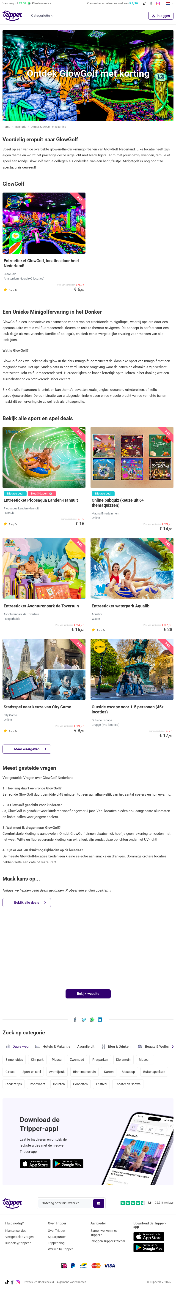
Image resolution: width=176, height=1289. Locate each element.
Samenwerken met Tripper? (104, 1233)
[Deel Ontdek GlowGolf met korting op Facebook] (75, 1019)
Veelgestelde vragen (19, 1237)
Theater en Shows (127, 1084)
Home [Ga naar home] (6, 126)
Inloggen (161, 16)
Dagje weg (17, 1046)
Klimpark (37, 1059)
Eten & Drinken (115, 1046)
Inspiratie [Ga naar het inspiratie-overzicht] (20, 126)
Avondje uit (85, 1046)
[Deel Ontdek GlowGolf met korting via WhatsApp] (92, 1019)
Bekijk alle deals (30, 902)
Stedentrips (14, 1084)
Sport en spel (31, 1072)
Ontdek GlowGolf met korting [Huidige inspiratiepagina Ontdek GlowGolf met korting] (48, 126)
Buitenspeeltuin (154, 1072)
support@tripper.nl (18, 1243)
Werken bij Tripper (60, 1249)
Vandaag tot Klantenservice (27, 3)
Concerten (80, 1084)
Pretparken (100, 1059)
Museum (145, 1059)
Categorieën (40, 16)
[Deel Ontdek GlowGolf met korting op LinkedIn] (100, 1019)
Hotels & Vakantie (52, 1046)
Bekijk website (88, 994)
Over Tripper (56, 1230)
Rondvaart (37, 1084)
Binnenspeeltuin (84, 1072)
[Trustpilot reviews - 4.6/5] (147, 1203)
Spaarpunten (57, 1237)
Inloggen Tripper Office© (108, 1241)
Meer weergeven (30, 749)
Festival (101, 1084)
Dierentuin (123, 1059)
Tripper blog (56, 1243)
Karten (109, 1072)
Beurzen (59, 1084)
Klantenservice (15, 1230)
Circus (10, 1072)
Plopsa (57, 1059)
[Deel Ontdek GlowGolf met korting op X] (84, 1019)
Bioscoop (128, 1072)
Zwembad (77, 1059)
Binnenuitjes (14, 1059)
